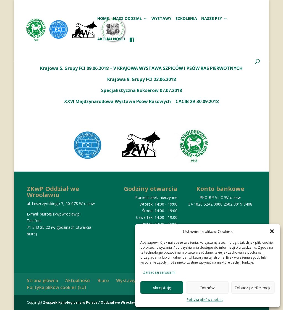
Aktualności (111, 39)
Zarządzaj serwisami (159, 272)
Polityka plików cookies (205, 299)
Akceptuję (162, 287)
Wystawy (161, 19)
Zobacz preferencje (253, 287)
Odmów (207, 287)
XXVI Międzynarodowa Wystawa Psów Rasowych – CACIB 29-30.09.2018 (141, 101)
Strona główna (42, 280)
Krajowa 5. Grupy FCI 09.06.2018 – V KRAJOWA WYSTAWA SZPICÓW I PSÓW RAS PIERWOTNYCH (141, 68)
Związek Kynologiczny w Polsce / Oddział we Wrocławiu (91, 302)
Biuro (103, 280)
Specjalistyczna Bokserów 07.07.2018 (141, 90)
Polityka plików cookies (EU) (56, 287)
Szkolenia (186, 19)
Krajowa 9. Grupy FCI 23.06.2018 (141, 79)
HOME (103, 19)
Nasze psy (211, 19)
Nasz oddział (127, 19)
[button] (272, 231)
